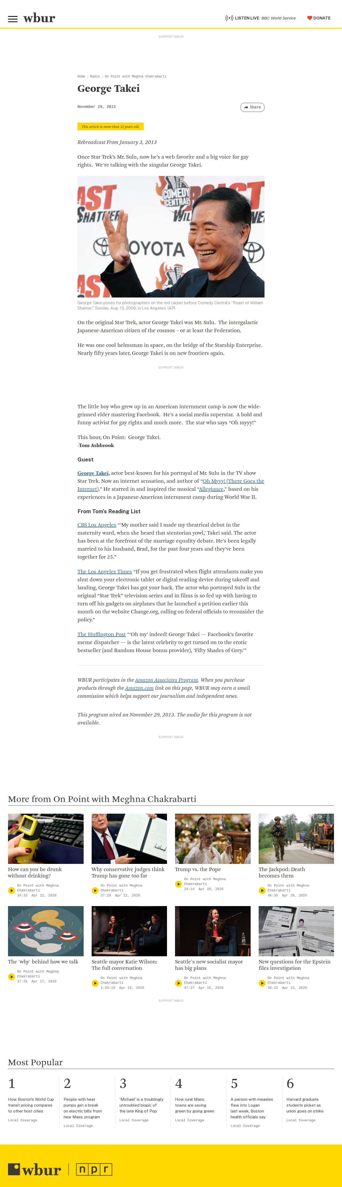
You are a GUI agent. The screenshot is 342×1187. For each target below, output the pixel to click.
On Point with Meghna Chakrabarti (135, 77)
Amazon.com (139, 688)
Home (81, 77)
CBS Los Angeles (96, 525)
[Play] (11, 890)
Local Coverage (22, 1120)
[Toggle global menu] (13, 19)
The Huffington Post (101, 634)
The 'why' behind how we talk (43, 962)
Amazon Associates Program (166, 680)
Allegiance (211, 489)
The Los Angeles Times (104, 572)
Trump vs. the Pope (198, 869)
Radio (95, 77)
